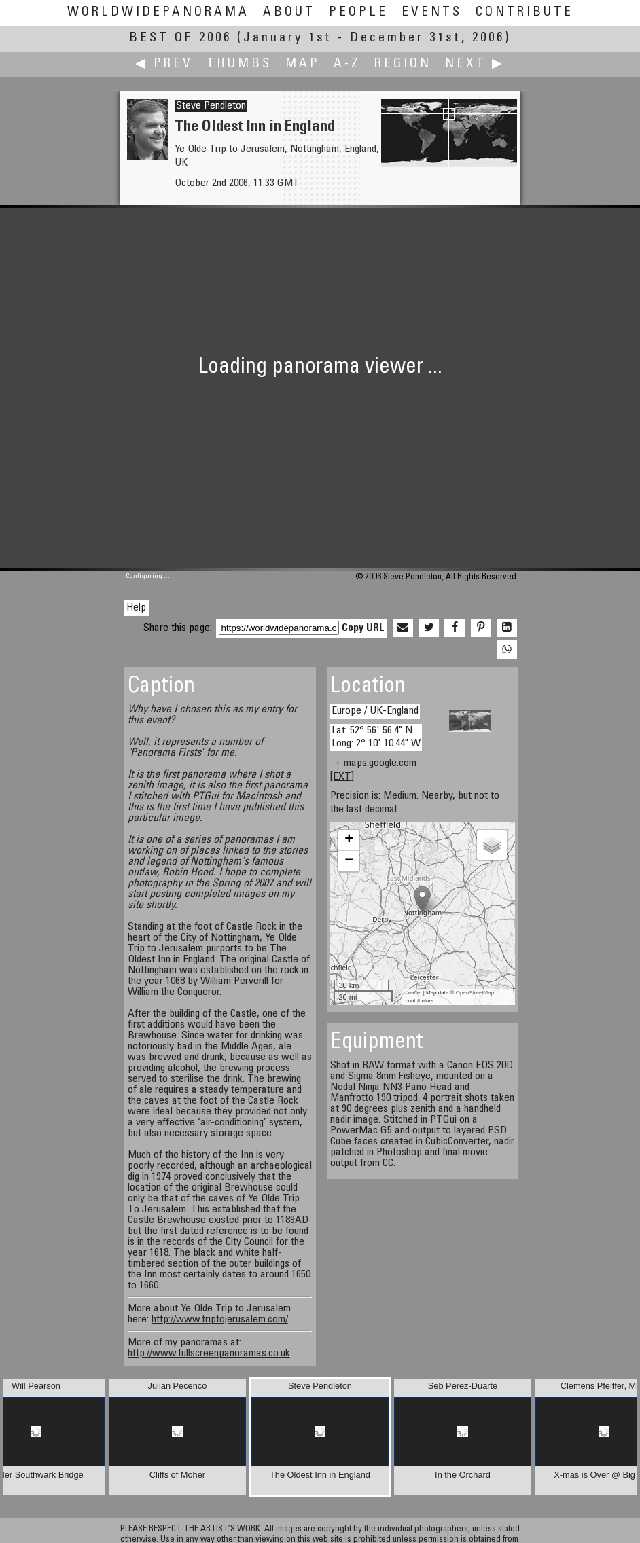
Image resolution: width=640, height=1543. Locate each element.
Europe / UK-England (375, 711)
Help (136, 607)
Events (432, 12)
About (289, 12)
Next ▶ (475, 64)
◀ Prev (164, 64)
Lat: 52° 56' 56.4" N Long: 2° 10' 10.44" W (376, 737)
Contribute (524, 12)
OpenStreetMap (475, 993)
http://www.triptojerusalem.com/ (220, 1319)
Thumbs (239, 64)
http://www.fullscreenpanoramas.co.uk (209, 1353)
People (358, 12)
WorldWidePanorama (158, 12)
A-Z (347, 64)
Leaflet (413, 993)
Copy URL (363, 628)
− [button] (348, 861)
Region (402, 64)
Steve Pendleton (211, 106)
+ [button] (348, 840)
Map (302, 64)
